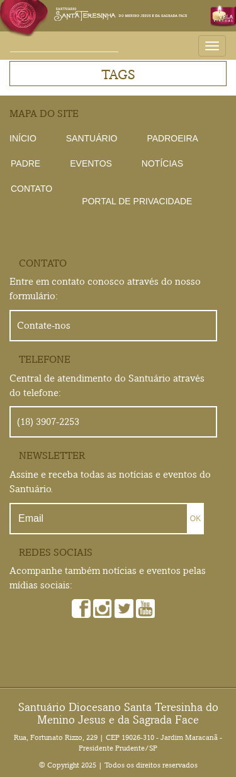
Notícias (162, 163)
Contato (31, 189)
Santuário (92, 138)
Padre (25, 163)
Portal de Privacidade (137, 201)
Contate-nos (43, 325)
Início (23, 138)
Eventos (91, 163)
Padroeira (172, 138)
